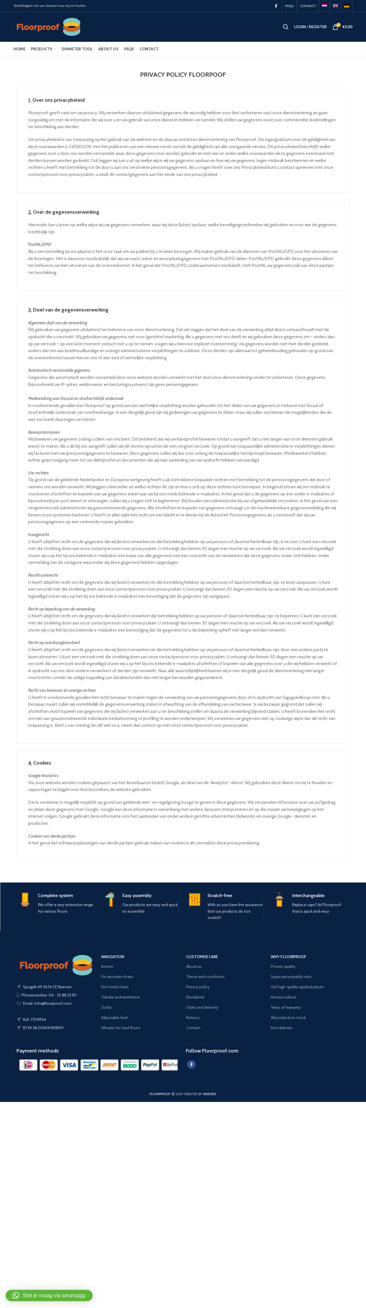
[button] (49, 1295)
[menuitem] (324, 6)
